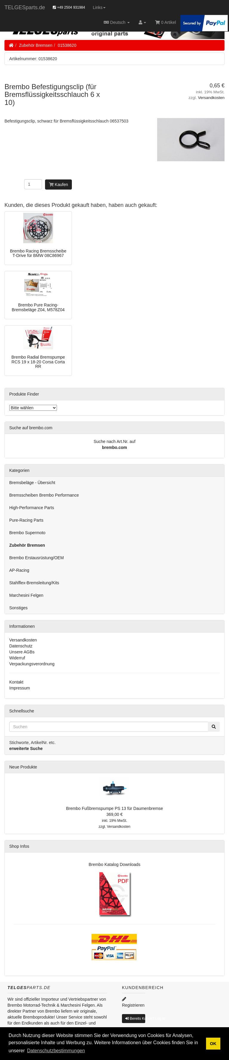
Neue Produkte (23, 767)
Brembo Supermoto (27, 532)
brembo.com (114, 447)
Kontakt (16, 682)
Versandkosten (211, 97)
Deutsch (117, 22)
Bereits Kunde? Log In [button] (135, 1018)
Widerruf (17, 657)
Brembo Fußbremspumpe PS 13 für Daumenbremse (114, 808)
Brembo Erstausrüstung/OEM (36, 557)
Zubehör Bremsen (35, 45)
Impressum (19, 688)
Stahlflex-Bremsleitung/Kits (34, 582)
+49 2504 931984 (69, 7)
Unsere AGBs (22, 652)
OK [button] (213, 1043)
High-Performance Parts (31, 507)
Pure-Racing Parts (26, 520)
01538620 (67, 45)
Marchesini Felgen (26, 595)
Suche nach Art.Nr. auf (114, 441)
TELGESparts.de (24, 7)
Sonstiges (18, 607)
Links (99, 7)
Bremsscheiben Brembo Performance (44, 495)
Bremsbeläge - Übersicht (32, 482)
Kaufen (58, 184)
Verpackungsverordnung (32, 663)
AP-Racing (19, 570)
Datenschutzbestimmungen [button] (56, 1050)
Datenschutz (21, 646)
